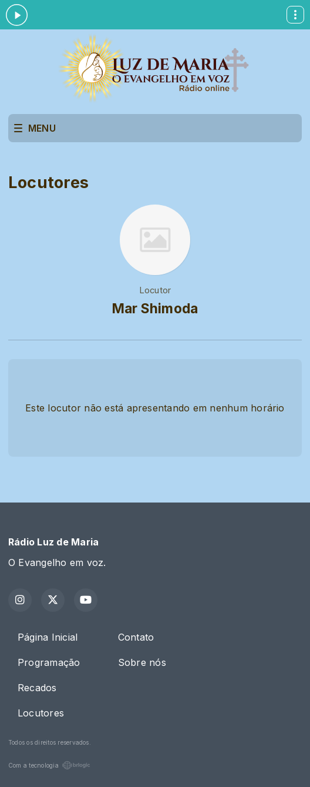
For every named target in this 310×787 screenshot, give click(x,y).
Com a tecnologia (49, 765)
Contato (136, 637)
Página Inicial (48, 637)
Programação (49, 662)
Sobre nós (142, 662)
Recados (37, 688)
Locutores (41, 713)
